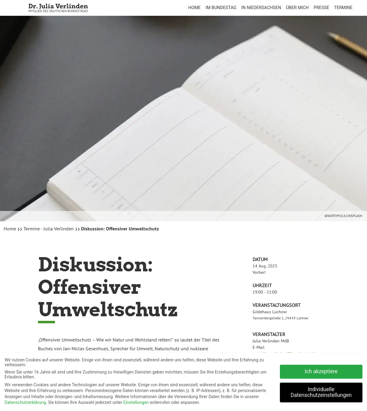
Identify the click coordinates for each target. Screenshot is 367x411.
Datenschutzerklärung (25, 400)
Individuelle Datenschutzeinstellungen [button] (321, 390)
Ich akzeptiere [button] (321, 369)
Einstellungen (136, 400)
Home (10, 229)
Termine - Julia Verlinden (48, 229)
